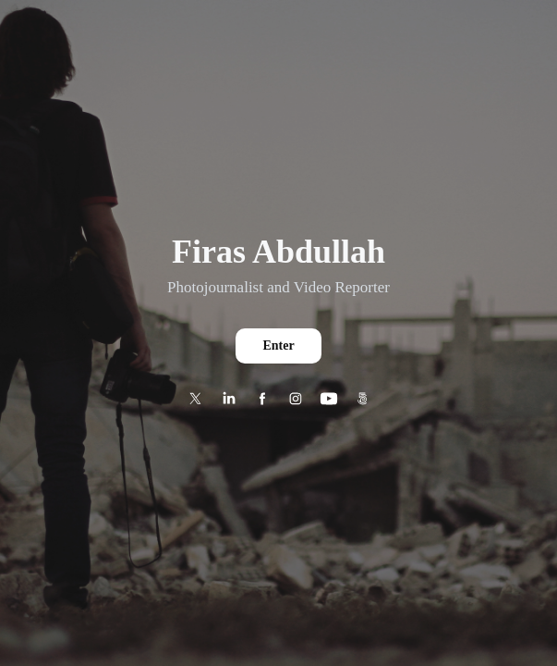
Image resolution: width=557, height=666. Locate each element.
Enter (278, 345)
